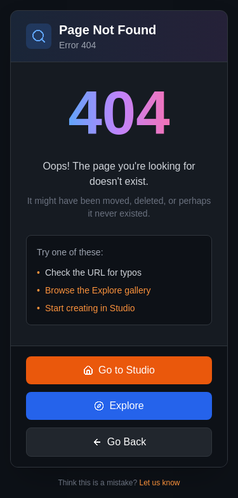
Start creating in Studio (90, 308)
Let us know (160, 482)
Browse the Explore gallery (98, 290)
